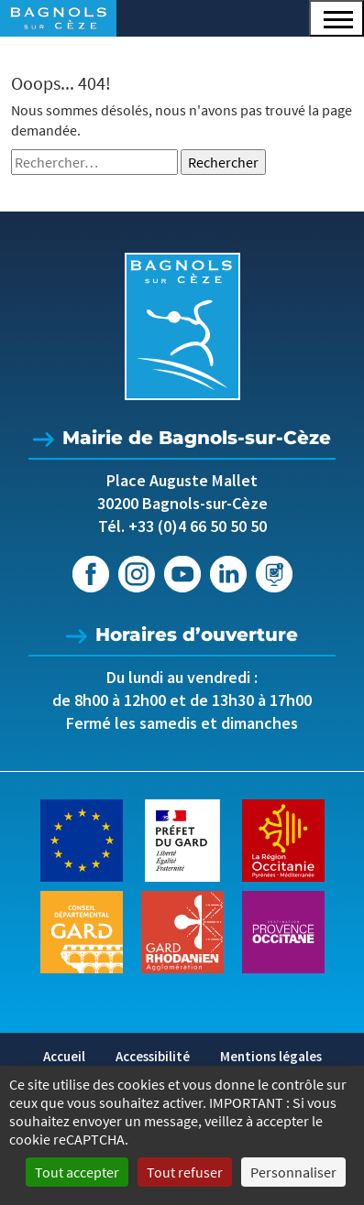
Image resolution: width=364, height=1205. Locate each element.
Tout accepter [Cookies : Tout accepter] (77, 1172)
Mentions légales (271, 1056)
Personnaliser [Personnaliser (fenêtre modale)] (293, 1172)
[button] (336, 18)
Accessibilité (153, 1056)
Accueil (64, 1056)
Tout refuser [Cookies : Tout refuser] (185, 1172)
